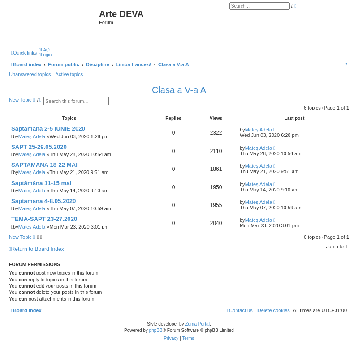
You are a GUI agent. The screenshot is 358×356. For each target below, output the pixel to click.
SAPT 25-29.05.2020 (39, 147)
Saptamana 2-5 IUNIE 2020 (48, 128)
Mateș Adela (32, 136)
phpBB (156, 330)
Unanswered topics (30, 74)
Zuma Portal (197, 324)
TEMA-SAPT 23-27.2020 (44, 219)
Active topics (69, 74)
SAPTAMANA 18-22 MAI (44, 164)
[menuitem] (44, 49)
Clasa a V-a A (179, 90)
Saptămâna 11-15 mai (41, 183)
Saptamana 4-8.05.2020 (43, 201)
